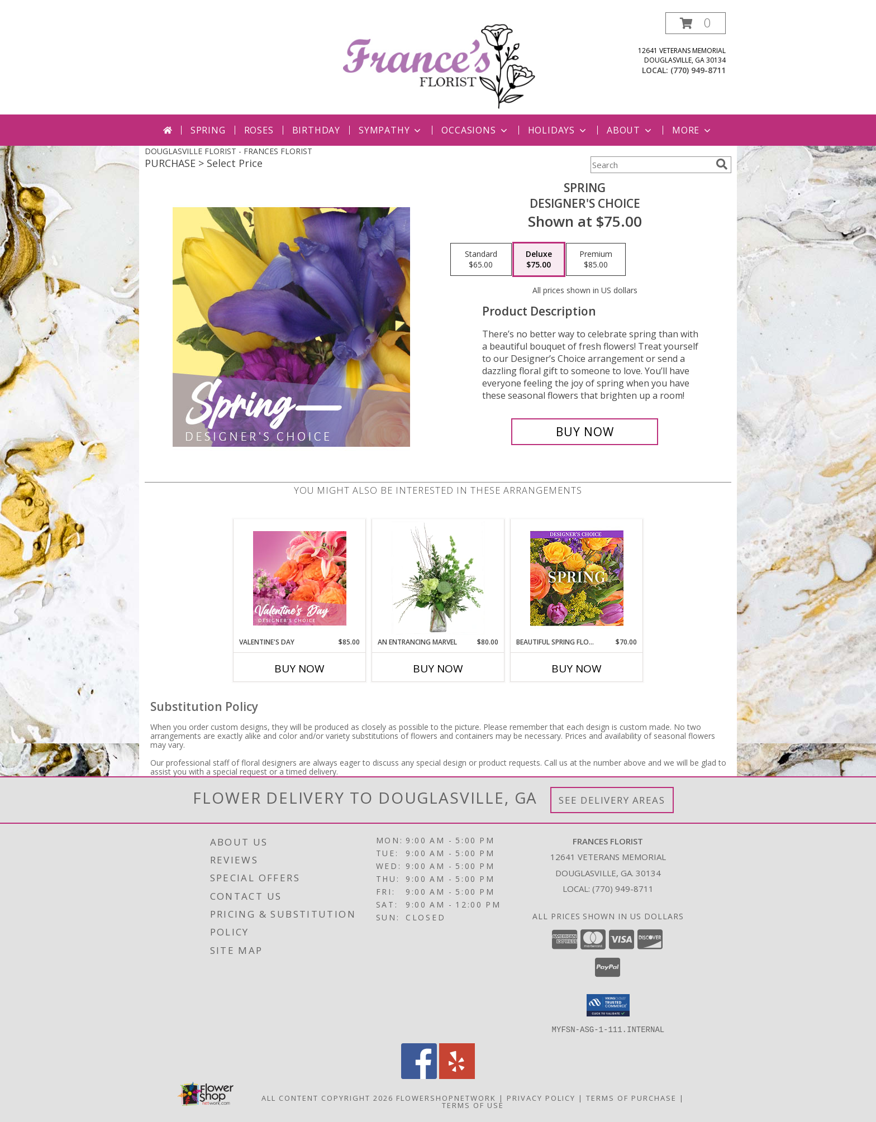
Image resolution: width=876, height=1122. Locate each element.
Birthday (316, 130)
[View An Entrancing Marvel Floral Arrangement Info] (438, 578)
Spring (208, 130)
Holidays (558, 130)
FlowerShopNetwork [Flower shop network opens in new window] (446, 1097)
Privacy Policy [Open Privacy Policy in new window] (541, 1097)
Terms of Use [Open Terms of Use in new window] (473, 1105)
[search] (722, 164)
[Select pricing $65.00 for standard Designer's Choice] (481, 260)
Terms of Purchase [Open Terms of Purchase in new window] (631, 1097)
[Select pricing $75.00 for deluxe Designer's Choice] (539, 260)
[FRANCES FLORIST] (439, 63)
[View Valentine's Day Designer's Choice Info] (299, 578)
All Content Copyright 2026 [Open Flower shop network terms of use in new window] (327, 1097)
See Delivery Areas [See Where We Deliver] (612, 800)
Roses (259, 130)
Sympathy (391, 130)
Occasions (475, 130)
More (692, 130)
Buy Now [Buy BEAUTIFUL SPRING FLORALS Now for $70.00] (576, 668)
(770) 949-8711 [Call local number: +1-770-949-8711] (698, 70)
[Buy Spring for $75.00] (584, 431)
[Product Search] (651, 165)
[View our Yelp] (457, 1075)
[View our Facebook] (419, 1075)
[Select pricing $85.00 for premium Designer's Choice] (595, 260)
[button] (695, 23)
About (630, 130)
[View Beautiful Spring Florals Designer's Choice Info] (576, 578)
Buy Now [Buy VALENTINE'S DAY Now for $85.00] (299, 668)
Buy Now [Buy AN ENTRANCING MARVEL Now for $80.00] (438, 668)
